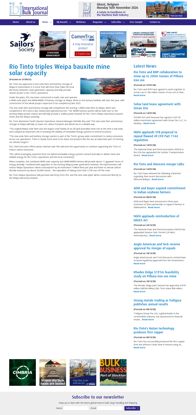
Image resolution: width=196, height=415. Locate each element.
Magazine (98, 22)
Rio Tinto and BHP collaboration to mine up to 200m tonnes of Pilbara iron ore (158, 76)
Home (16, 22)
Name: (59, 408)
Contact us (155, 22)
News (45, 22)
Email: (93, 408)
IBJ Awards (62, 22)
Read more (139, 95)
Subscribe (116, 22)
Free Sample (136, 22)
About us (30, 22)
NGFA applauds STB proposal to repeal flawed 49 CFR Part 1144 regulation (156, 136)
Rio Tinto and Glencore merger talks (159, 164)
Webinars (81, 22)
